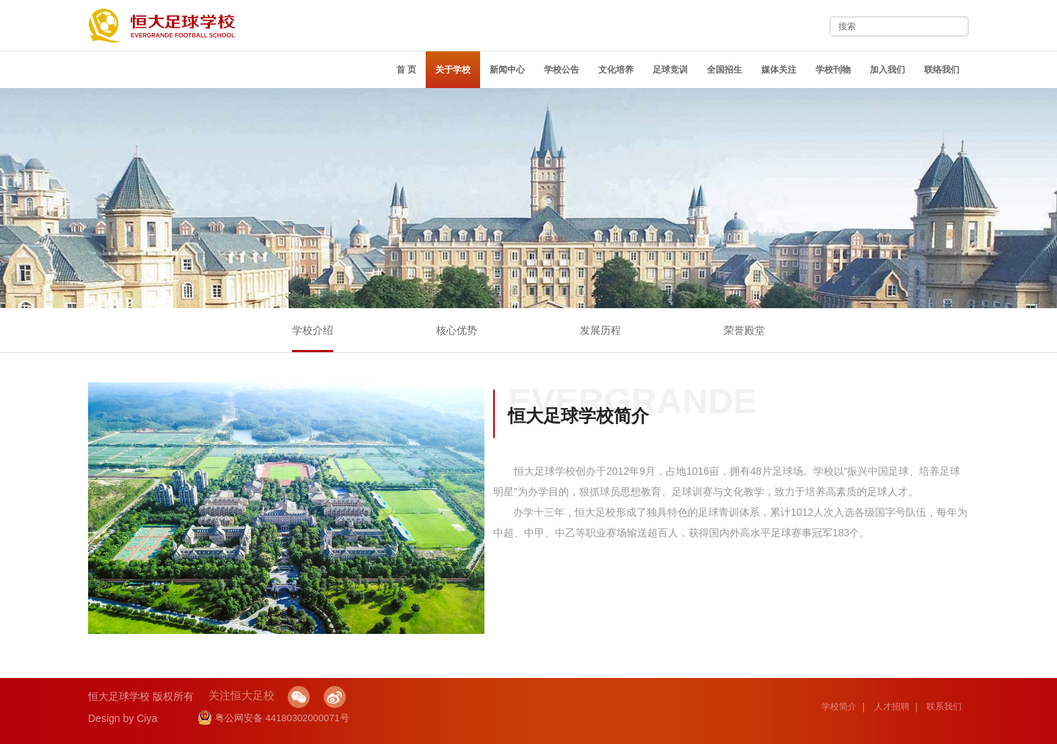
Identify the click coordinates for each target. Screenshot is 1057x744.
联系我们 (944, 706)
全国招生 (724, 70)
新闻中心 (507, 70)
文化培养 (615, 70)
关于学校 (453, 70)
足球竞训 (670, 70)
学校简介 (839, 706)
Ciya (147, 718)
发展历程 (600, 330)
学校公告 (561, 70)
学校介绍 (312, 330)
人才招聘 (891, 706)
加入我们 (887, 70)
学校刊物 (833, 70)
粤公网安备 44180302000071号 (273, 717)
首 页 (406, 70)
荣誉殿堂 (744, 330)
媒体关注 (778, 70)
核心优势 (456, 330)
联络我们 (941, 70)
